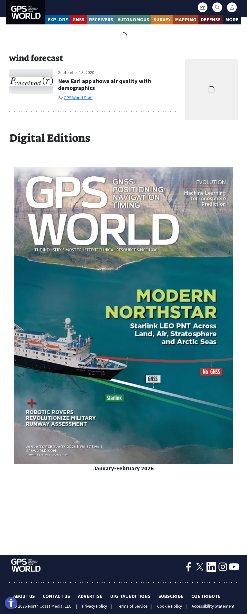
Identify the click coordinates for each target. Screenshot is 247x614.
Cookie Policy (169, 606)
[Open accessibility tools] (11, 603)
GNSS (78, 19)
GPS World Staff (78, 97)
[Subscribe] (202, 7)
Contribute (205, 596)
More (231, 19)
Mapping (185, 19)
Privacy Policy (94, 606)
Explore (58, 19)
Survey (162, 19)
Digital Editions (130, 596)
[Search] (217, 7)
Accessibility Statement (213, 606)
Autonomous (133, 19)
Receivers (101, 19)
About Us (24, 596)
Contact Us (56, 596)
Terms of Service (132, 606)
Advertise (90, 596)
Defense (211, 19)
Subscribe (171, 596)
